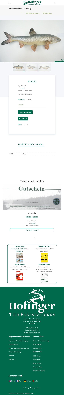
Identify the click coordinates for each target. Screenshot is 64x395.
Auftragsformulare (44, 263)
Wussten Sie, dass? (44, 245)
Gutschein (32, 212)
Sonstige (29, 99)
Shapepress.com (29, 392)
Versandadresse (20, 263)
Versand (22, 88)
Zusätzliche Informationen (31, 142)
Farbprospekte (15, 247)
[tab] (32, 142)
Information (24, 247)
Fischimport (19, 250)
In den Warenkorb (25, 111)
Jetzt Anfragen (23, 117)
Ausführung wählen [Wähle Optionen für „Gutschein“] (32, 229)
